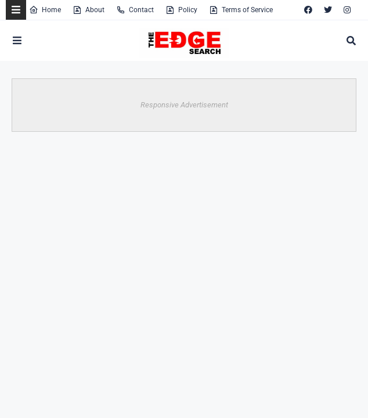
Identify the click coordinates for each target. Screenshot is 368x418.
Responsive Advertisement (184, 104)
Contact (135, 10)
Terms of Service (241, 10)
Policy (181, 10)
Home (45, 10)
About (88, 10)
